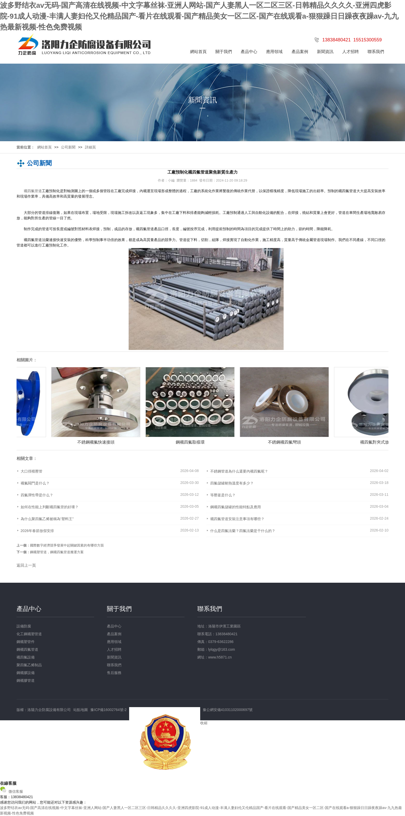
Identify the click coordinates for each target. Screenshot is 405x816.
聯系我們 (376, 51)
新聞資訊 (325, 51)
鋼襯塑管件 (26, 642)
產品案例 (300, 51)
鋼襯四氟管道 (27, 649)
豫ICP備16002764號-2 (108, 710)
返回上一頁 (26, 565)
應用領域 (274, 51)
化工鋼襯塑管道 (29, 634)
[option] (58, 406)
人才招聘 (350, 51)
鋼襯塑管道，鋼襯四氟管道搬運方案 (57, 552)
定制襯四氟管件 (61, 442)
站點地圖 (80, 710)
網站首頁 (198, 51)
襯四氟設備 (26, 657)
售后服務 (114, 673)
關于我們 (223, 51)
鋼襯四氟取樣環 (249, 442)
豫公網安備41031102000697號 (228, 710)
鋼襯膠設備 (26, 673)
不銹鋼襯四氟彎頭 (344, 442)
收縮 (203, 723)
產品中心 (249, 51)
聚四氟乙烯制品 (29, 665)
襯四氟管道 (33, 191)
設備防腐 (24, 626)
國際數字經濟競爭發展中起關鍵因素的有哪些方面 (67, 545)
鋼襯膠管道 (26, 680)
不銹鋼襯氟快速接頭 (155, 442)
